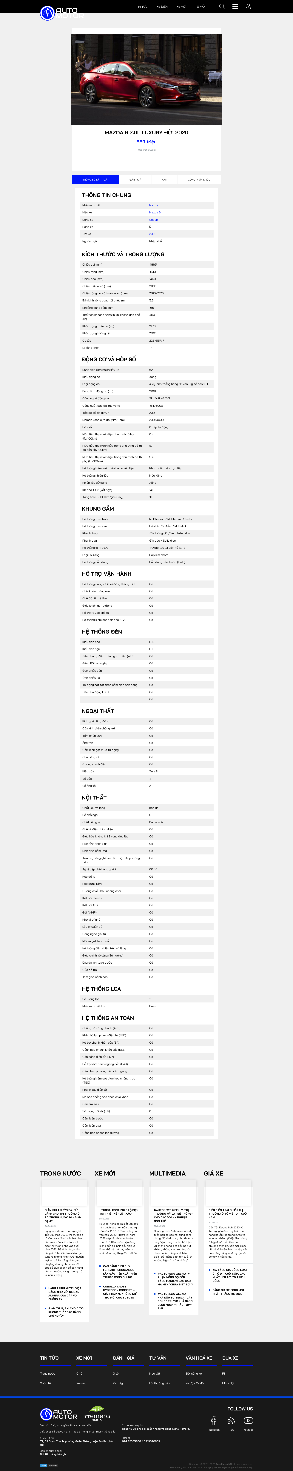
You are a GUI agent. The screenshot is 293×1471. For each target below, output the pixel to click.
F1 (223, 1373)
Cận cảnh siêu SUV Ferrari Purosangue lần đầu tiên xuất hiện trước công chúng (120, 1271)
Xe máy (81, 1383)
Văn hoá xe (199, 1358)
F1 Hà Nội (228, 1383)
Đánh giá (135, 179)
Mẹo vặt (154, 1373)
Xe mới (181, 6)
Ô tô (79, 1373)
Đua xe (230, 1358)
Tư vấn (200, 6)
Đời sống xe (194, 1373)
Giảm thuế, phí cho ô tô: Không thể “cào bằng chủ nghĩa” (66, 1312)
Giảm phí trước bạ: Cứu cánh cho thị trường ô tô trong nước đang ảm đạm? (63, 1215)
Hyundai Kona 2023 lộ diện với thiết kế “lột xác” (118, 1212)
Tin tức (142, 6)
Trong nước (60, 1173)
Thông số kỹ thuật (96, 179)
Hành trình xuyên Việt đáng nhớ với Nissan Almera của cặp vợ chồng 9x (64, 1294)
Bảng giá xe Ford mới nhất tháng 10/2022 (228, 1292)
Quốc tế (45, 1383)
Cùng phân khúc (199, 179)
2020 (152, 234)
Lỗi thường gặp (159, 1383)
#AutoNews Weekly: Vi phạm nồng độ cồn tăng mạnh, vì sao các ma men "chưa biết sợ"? (175, 1279)
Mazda (153, 205)
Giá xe (213, 1173)
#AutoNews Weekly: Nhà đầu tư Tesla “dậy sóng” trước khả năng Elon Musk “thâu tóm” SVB (175, 1301)
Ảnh (164, 179)
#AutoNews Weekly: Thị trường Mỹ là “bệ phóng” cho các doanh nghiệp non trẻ (173, 1215)
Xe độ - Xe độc (195, 1383)
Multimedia (167, 1173)
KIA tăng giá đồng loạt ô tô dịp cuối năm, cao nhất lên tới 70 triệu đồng (230, 1275)
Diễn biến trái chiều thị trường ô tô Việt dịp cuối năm (228, 1213)
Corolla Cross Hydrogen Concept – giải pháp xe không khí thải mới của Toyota (120, 1292)
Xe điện (162, 6)
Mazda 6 (155, 212)
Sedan (153, 219)
